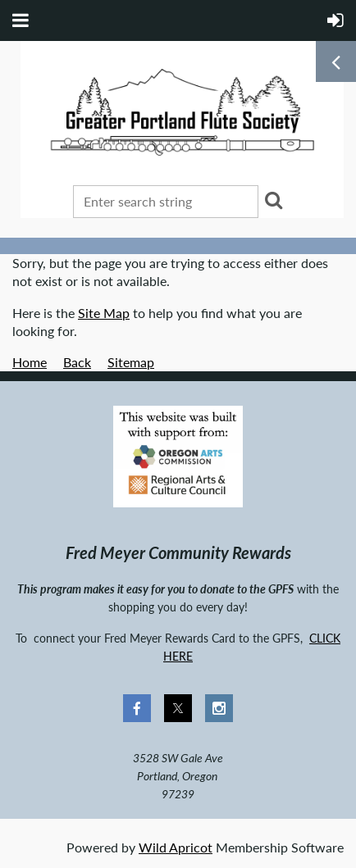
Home (29, 362)
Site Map (104, 312)
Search (274, 200)
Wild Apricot (175, 847)
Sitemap (130, 362)
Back (77, 362)
